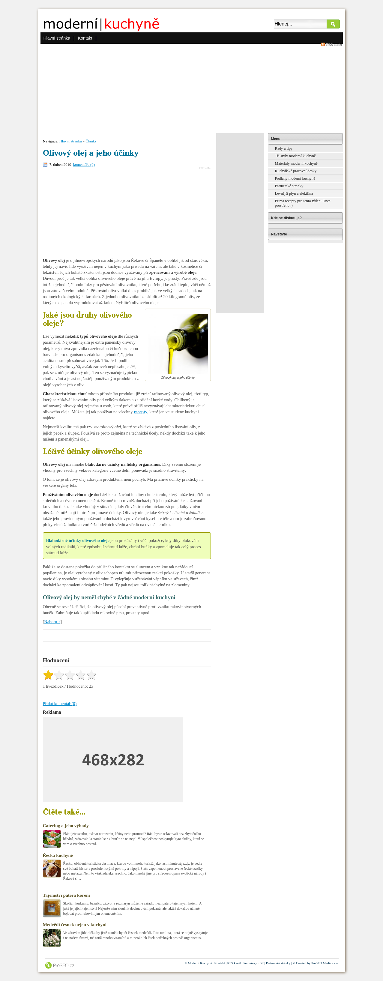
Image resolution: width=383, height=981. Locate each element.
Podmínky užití (253, 963)
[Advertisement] (191, 88)
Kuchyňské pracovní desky (296, 171)
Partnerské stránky (289, 186)
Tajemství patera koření (66, 895)
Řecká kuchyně (58, 855)
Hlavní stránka (56, 38)
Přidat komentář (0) (60, 703)
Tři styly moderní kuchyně (295, 156)
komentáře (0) (84, 165)
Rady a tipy (284, 148)
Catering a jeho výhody (66, 825)
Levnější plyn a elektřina (294, 193)
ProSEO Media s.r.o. (325, 963)
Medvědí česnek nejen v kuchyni (74, 924)
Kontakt (85, 38)
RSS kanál (334, 44)
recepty (140, 411)
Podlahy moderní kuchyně (295, 178)
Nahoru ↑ (52, 621)
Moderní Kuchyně (200, 963)
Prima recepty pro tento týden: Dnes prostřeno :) (303, 203)
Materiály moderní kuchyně (296, 163)
